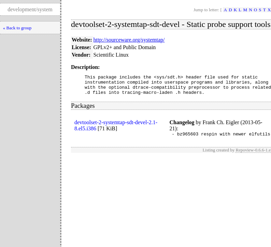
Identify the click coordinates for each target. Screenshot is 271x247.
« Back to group (17, 27)
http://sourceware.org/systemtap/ (129, 40)
